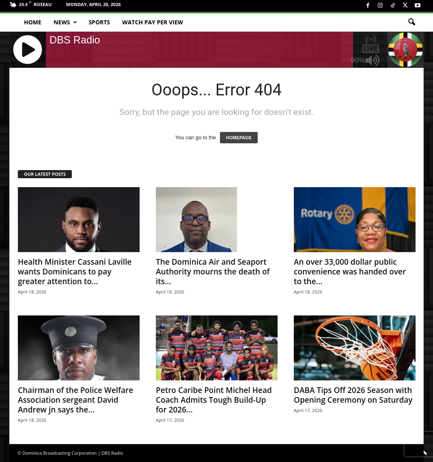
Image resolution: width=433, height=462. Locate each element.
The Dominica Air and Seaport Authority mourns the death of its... (212, 272)
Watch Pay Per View (152, 22)
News (65, 22)
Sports (99, 22)
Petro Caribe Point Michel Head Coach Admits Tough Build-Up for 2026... (214, 400)
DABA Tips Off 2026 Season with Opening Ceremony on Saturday (353, 395)
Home (32, 22)
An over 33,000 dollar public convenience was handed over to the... (350, 272)
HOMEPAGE (239, 137)
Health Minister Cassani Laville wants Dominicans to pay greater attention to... (74, 272)
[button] (411, 22)
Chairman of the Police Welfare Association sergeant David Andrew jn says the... (75, 400)
